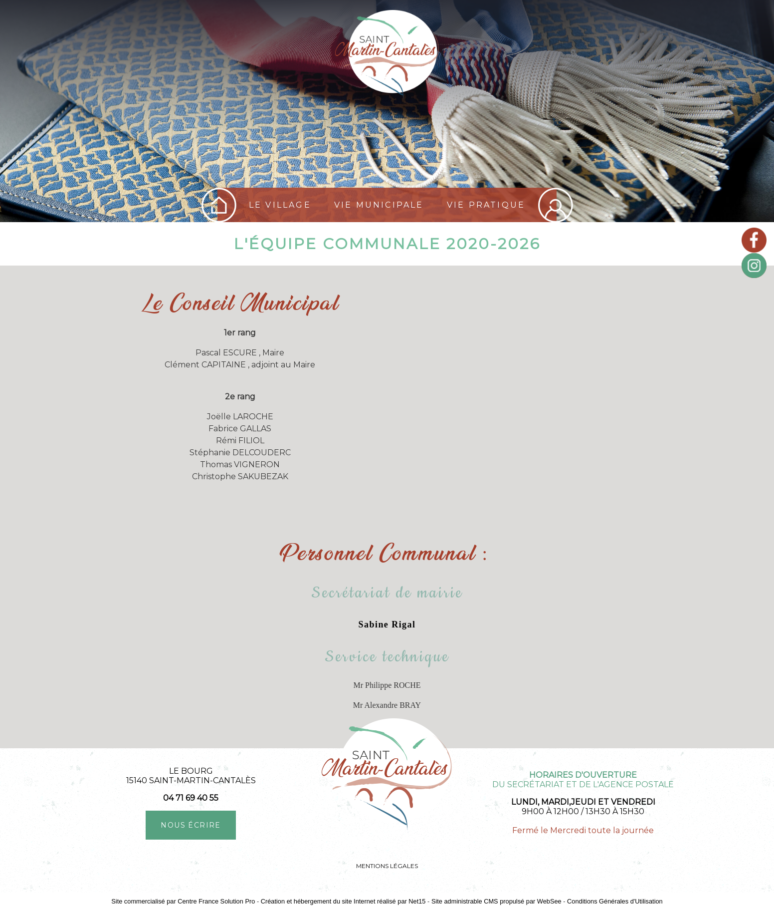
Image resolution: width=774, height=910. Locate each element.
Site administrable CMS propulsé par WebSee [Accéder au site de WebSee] (496, 901)
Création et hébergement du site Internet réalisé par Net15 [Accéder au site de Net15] (343, 901)
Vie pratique (486, 205)
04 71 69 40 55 (190, 798)
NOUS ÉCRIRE (190, 825)
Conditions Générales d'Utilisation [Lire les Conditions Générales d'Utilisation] (615, 901)
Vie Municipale (379, 205)
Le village (280, 205)
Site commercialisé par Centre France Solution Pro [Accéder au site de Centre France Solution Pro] (183, 901)
